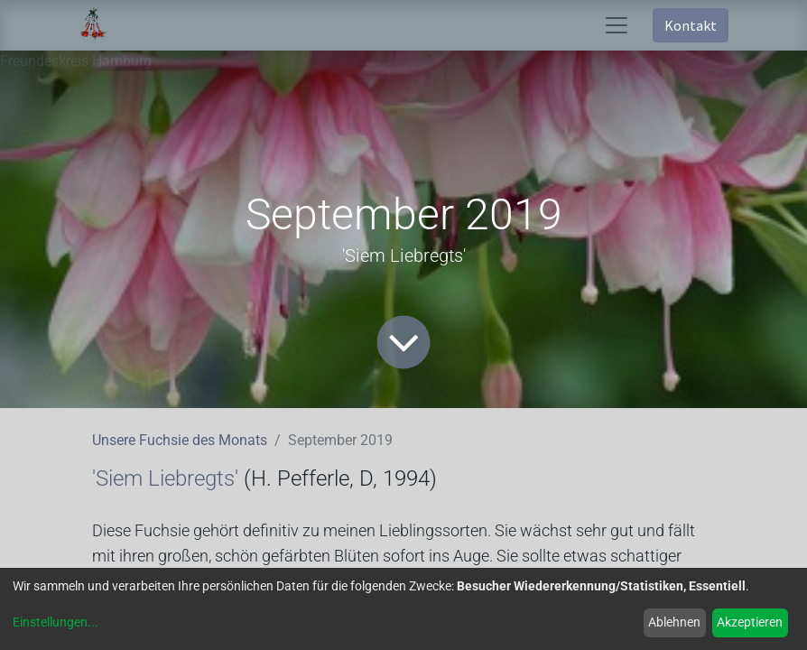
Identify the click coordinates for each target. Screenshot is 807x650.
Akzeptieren (750, 622)
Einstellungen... (55, 622)
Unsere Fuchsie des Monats (179, 440)
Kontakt (690, 25)
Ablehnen (674, 622)
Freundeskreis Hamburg (76, 61)
